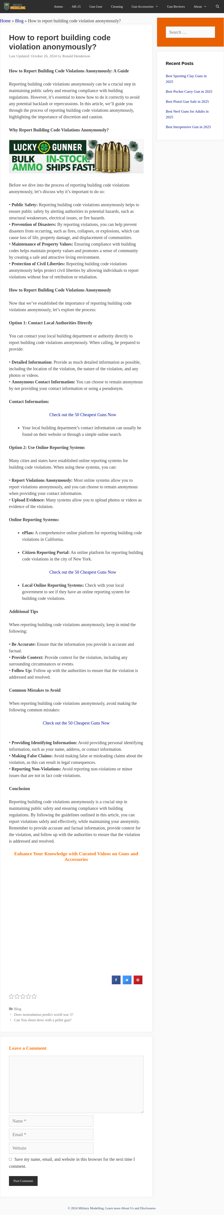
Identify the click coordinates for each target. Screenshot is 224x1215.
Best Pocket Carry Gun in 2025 (189, 91)
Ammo (58, 6)
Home (5, 20)
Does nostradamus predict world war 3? (43, 1014)
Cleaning (117, 6)
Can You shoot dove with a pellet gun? (43, 1020)
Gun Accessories (147, 6)
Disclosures (148, 1208)
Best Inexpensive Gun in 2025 (188, 127)
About (202, 6)
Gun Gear (95, 6)
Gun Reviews (176, 6)
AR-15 (76, 6)
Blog (19, 20)
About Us (127, 1208)
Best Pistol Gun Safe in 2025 (187, 102)
